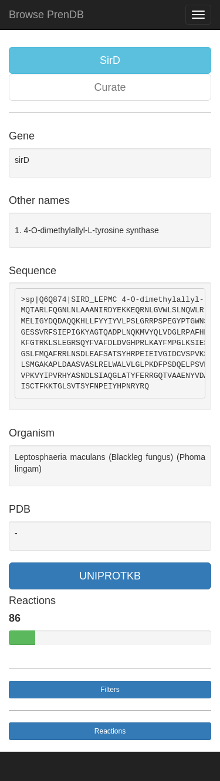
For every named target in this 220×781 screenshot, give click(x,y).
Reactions (110, 731)
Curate (110, 87)
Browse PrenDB (46, 15)
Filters (110, 689)
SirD (110, 60)
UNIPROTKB (110, 576)
